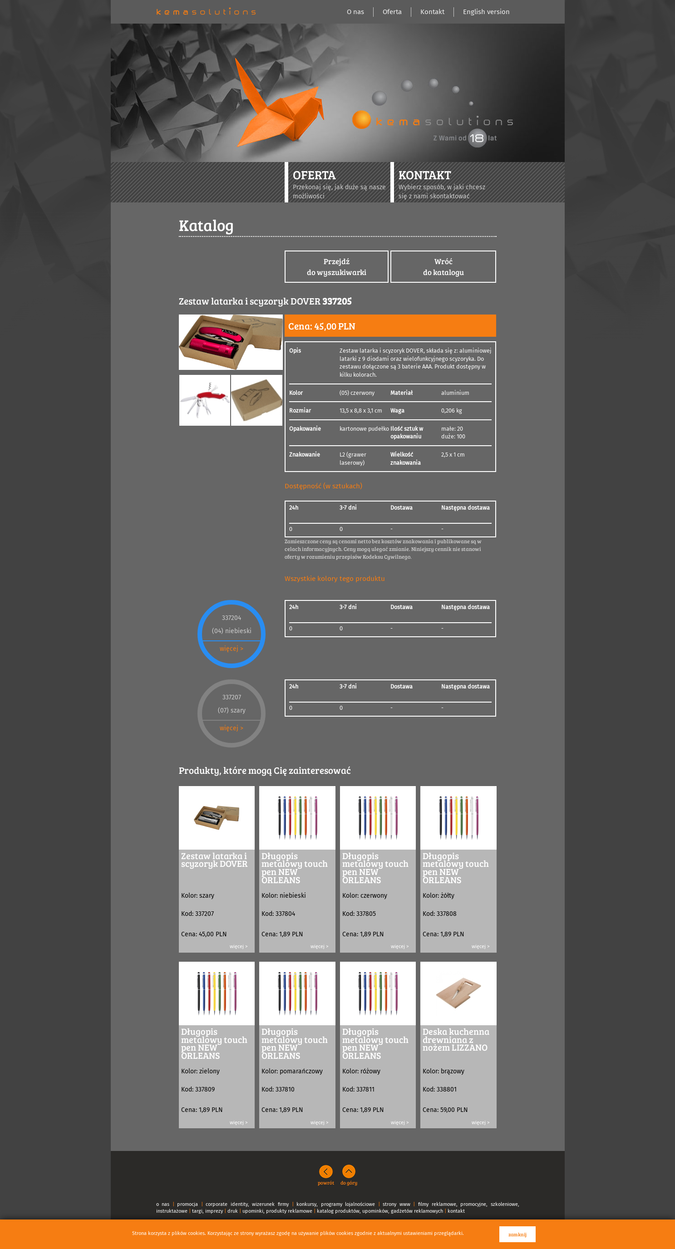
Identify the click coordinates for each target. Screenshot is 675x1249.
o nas (163, 1204)
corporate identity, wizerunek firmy (247, 1204)
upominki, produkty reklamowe (277, 1211)
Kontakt (432, 12)
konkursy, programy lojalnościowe (335, 1204)
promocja (187, 1204)
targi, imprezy (207, 1211)
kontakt (456, 1211)
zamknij (517, 1234)
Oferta (392, 12)
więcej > (231, 649)
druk (232, 1211)
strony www (396, 1204)
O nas (355, 12)
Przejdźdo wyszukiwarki (336, 266)
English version (486, 12)
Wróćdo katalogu (443, 266)
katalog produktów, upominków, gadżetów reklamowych (380, 1211)
